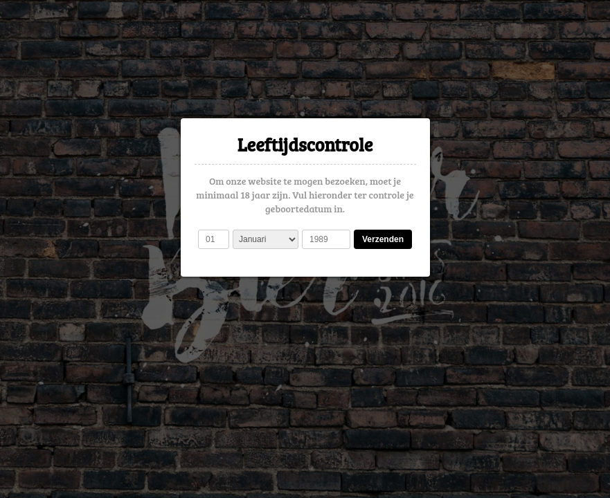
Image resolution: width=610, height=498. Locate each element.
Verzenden (383, 239)
